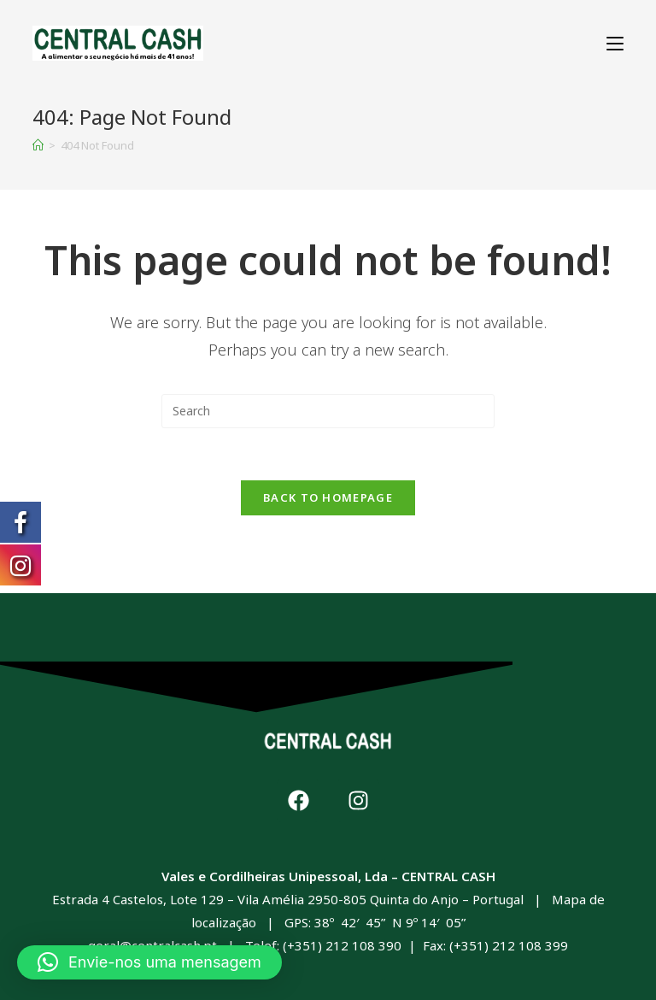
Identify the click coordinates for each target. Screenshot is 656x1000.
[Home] (38, 145)
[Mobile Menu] (615, 43)
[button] (149, 962)
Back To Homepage (328, 497)
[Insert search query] (328, 411)
